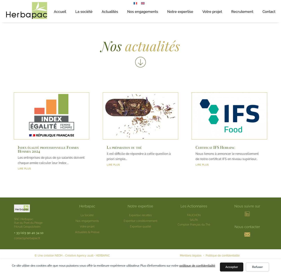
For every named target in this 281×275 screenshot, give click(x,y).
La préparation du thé (124, 147)
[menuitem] (135, 3)
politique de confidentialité (197, 265)
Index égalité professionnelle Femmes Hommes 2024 (48, 149)
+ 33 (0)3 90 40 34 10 (29, 233)
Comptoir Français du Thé (194, 224)
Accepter (231, 267)
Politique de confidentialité (223, 255)
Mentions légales (191, 255)
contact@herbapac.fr (27, 238)
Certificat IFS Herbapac (215, 147)
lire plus (24, 168)
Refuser (257, 267)
